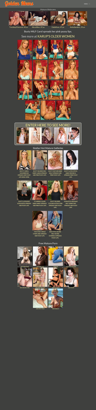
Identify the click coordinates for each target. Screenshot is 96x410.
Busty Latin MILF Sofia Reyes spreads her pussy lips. (24, 203)
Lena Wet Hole (40, 299)
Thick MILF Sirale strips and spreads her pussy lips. (40, 234)
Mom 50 (55, 256)
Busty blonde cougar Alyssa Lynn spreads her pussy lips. (55, 204)
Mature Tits (40, 256)
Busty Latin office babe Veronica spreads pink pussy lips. (71, 174)
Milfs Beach (55, 299)
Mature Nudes (24, 256)
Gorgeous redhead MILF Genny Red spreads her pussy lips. (71, 204)
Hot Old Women (71, 256)
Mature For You (40, 277)
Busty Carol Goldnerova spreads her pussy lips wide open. (24, 174)
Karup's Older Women (56, 36)
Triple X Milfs (55, 277)
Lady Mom (71, 277)
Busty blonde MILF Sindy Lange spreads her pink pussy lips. (40, 173)
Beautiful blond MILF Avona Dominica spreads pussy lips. (55, 235)
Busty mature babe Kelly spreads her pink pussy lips (55, 173)
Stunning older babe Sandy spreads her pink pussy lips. (40, 203)
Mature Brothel (24, 277)
